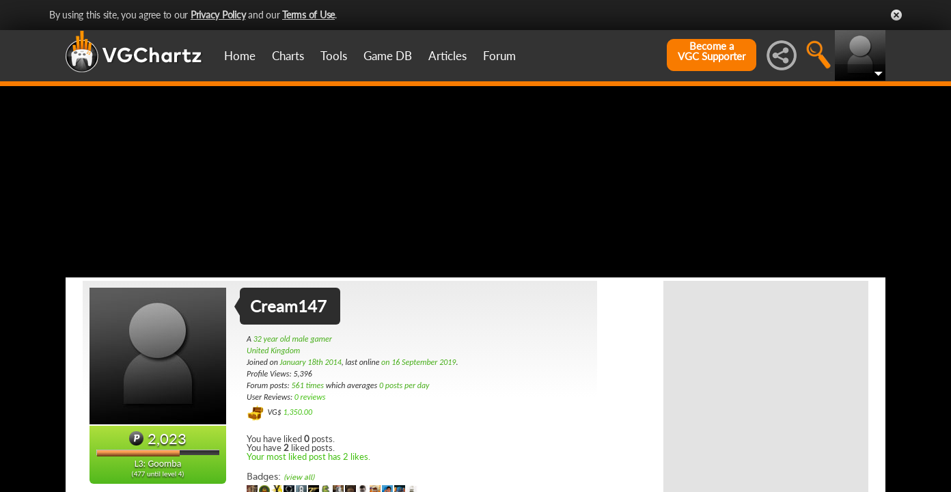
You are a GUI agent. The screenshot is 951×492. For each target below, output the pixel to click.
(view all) (299, 477)
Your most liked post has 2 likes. (308, 456)
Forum (499, 56)
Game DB (387, 56)
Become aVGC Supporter (711, 51)
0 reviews (310, 397)
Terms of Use (308, 14)
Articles (447, 56)
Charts (288, 56)
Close (896, 15)
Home (240, 56)
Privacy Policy (218, 14)
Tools (333, 56)
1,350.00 (297, 412)
